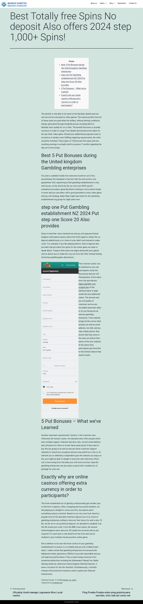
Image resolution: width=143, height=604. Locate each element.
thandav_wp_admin (69, 580)
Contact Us (133, 3)
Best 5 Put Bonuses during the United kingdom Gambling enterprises (74, 68)
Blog (112, 3)
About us (94, 3)
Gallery (103, 3)
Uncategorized (57, 583)
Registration (122, 3)
